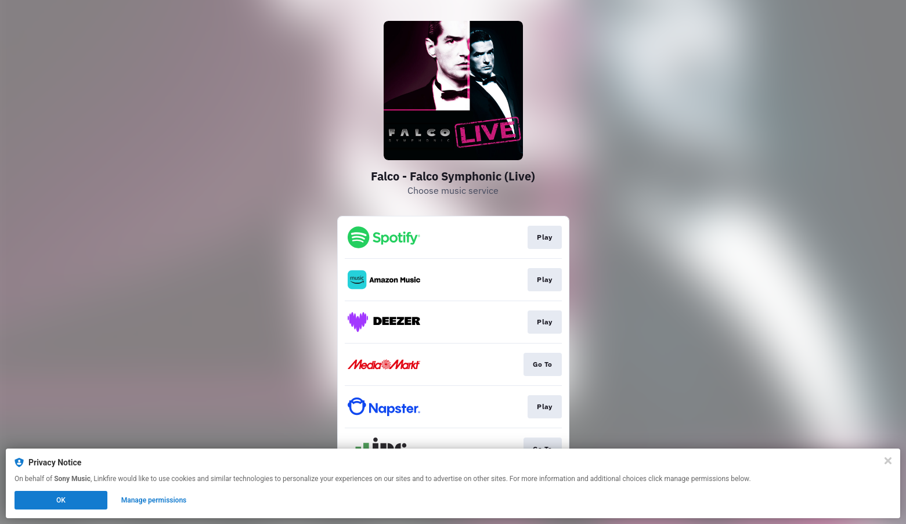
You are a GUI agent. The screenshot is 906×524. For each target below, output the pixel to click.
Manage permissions (154, 500)
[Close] (888, 460)
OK (61, 500)
